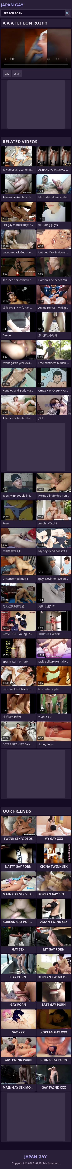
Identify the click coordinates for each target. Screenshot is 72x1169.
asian (17, 73)
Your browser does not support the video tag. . (36, 48)
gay (7, 73)
